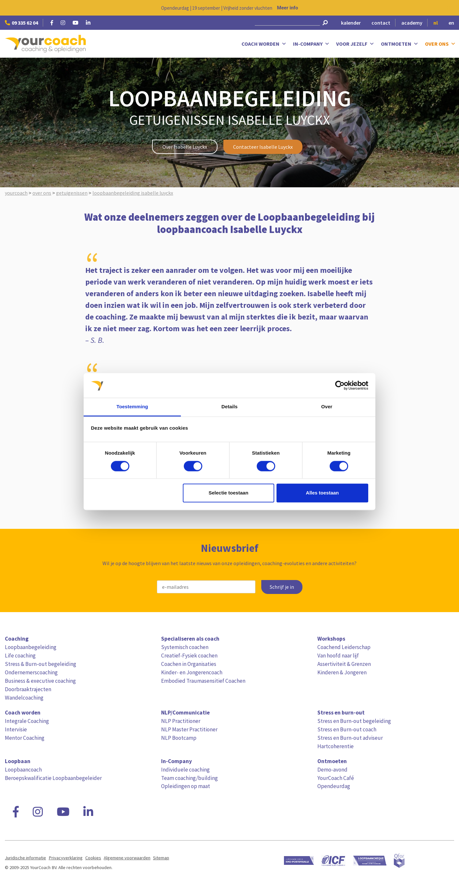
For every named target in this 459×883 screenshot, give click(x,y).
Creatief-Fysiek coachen (189, 655)
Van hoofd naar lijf (338, 655)
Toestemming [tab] (132, 407)
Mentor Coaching (24, 737)
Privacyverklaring (66, 858)
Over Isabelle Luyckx (184, 147)
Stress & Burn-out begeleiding (40, 664)
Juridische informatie (25, 858)
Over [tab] (327, 407)
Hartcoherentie (335, 746)
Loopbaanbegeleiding (30, 647)
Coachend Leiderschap (344, 647)
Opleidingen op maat (185, 786)
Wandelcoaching (24, 697)
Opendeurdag (333, 786)
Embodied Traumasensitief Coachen (203, 680)
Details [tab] (229, 407)
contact (380, 22)
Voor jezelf (355, 43)
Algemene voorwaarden (127, 858)
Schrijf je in (282, 587)
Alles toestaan (322, 493)
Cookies (93, 858)
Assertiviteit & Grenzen (344, 664)
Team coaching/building (189, 778)
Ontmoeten (399, 43)
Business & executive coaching (40, 680)
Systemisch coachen (184, 647)
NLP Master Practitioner (189, 729)
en (451, 22)
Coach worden (264, 43)
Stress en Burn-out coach (346, 729)
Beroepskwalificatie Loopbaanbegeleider (53, 778)
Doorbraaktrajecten (28, 689)
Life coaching (20, 655)
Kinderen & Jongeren (342, 672)
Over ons (440, 43)
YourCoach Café (335, 778)
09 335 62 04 (21, 22)
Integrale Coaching (27, 721)
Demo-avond (332, 769)
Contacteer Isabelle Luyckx (263, 147)
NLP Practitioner (180, 721)
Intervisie (16, 729)
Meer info (287, 8)
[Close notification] (449, 8)
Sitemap (161, 858)
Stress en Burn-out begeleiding (354, 721)
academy (411, 22)
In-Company (311, 43)
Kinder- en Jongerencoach (191, 672)
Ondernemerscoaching (31, 672)
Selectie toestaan (229, 493)
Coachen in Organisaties (188, 664)
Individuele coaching (185, 769)
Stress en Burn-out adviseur (350, 737)
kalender (351, 22)
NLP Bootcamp (178, 737)
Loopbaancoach (23, 769)
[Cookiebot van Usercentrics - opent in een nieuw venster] (340, 385)
